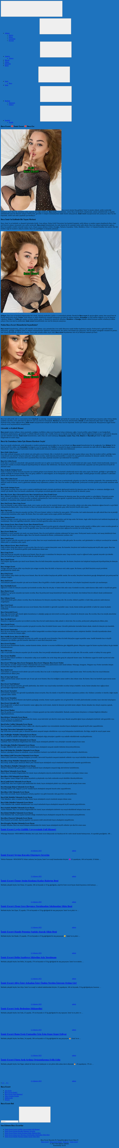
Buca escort (45, 1142)
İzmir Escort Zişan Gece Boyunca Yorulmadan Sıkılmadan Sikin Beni (36, 906)
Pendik (11, 122)
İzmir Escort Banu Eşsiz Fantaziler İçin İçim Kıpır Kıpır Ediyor (34, 1034)
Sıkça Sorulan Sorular (12, 1096)
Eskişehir (8, 64)
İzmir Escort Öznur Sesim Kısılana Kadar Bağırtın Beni (29, 880)
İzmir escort (74, 1142)
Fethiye (11, 105)
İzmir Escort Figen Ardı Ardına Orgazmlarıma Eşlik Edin (30, 1059)
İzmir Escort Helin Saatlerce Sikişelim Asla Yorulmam (28, 957)
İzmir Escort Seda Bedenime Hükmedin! (21, 1008)
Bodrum (22, 101)
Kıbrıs (11, 37)
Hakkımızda (9, 1098)
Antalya (22, 56)
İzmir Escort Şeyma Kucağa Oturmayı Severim (25, 855)
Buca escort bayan (56, 1142)
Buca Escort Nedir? (11, 1092)
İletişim (7, 1100)
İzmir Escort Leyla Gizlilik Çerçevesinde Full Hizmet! (28, 829)
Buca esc (66, 1142)
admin (74, 851)
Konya (11, 35)
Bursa (7, 65)
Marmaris (12, 103)
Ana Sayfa (8, 1091)
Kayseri (11, 40)
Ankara (22, 33)
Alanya (11, 58)
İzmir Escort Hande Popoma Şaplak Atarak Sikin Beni (29, 931)
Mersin (7, 60)
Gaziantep (12, 39)
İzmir (21, 81)
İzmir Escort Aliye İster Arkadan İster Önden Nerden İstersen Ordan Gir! (39, 983)
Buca (10, 83)
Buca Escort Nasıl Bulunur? (14, 1094)
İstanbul (22, 120)
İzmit (6, 85)
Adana (7, 62)
